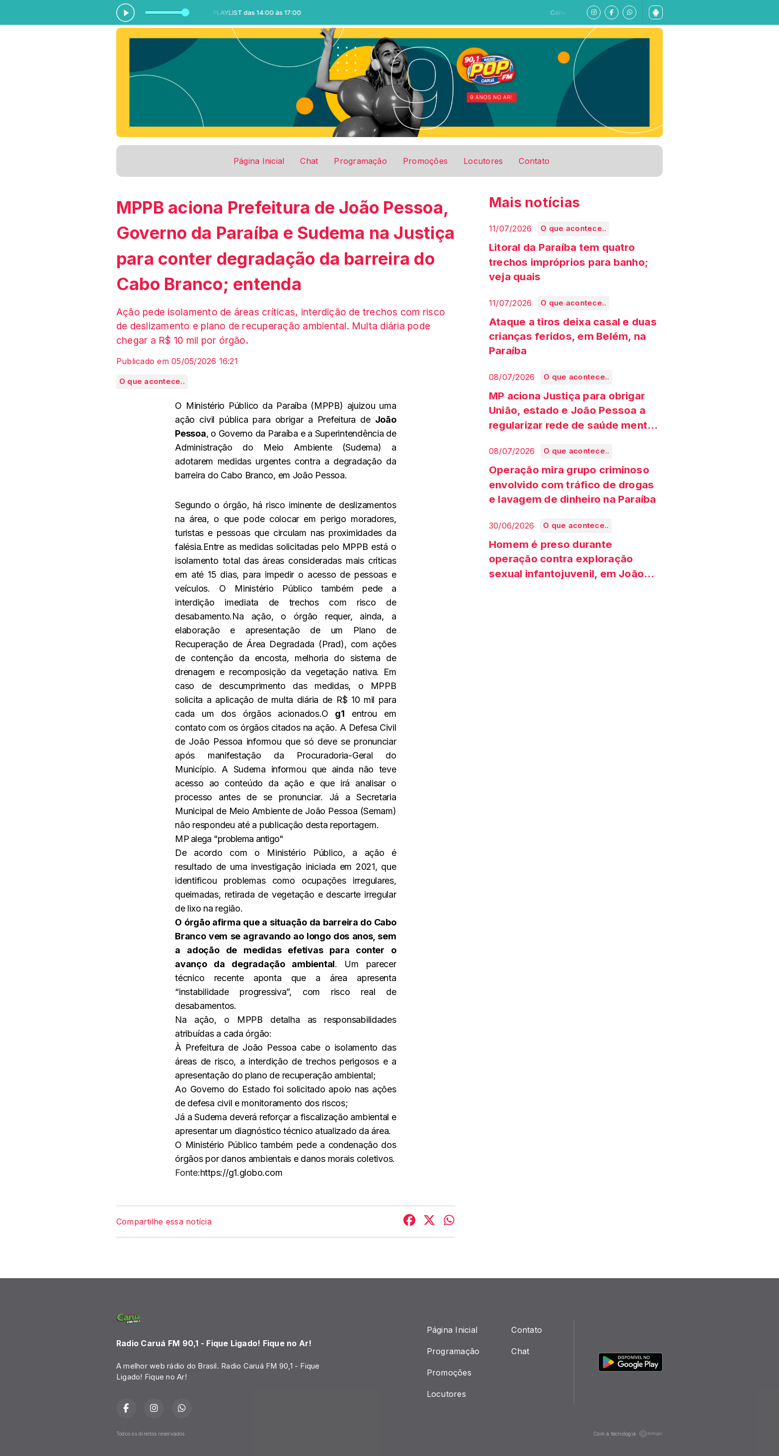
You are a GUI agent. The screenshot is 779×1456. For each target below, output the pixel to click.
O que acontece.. (152, 381)
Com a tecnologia (628, 1433)
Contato (534, 161)
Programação (360, 161)
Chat (309, 161)
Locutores (483, 161)
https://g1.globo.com (241, 1172)
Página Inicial (259, 161)
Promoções (425, 161)
